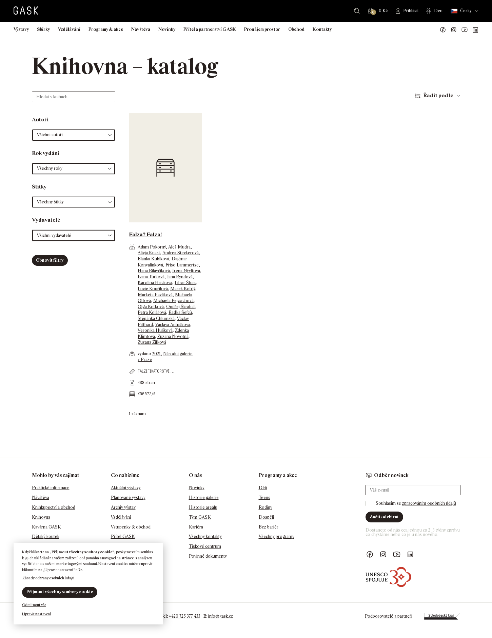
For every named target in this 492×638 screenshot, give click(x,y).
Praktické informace (51, 487)
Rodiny (265, 507)
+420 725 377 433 (184, 616)
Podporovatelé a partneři (388, 616)
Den (438, 10)
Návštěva (140, 29)
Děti (263, 487)
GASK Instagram (454, 30)
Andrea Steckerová (180, 252)
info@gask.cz (220, 616)
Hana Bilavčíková (154, 270)
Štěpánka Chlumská (156, 318)
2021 (156, 353)
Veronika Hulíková (155, 330)
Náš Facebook (443, 30)
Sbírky (43, 29)
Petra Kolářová (152, 312)
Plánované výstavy (128, 497)
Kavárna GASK (46, 527)
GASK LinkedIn (475, 30)
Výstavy (21, 29)
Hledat (357, 11)
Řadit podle (438, 95)
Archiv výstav (123, 507)
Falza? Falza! (145, 234)
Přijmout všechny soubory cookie (59, 591)
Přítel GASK (123, 536)
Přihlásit (411, 10)
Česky (461, 11)
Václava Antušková (172, 324)
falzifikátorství (154, 371)
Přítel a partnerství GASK (209, 29)
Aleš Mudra (179, 247)
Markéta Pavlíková (155, 294)
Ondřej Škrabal (180, 306)
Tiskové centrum (205, 546)
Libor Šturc (185, 282)
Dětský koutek (45, 536)
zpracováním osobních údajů (429, 503)
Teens (264, 497)
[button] (74, 135)
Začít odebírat (384, 516)
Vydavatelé (46, 220)
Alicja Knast (149, 252)
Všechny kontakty (205, 536)
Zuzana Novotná (173, 336)
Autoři (40, 119)
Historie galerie (204, 497)
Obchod (296, 29)
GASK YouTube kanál (464, 30)
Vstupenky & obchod (131, 527)
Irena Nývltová (186, 270)
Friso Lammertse (182, 264)
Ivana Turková (151, 276)
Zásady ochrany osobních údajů (48, 578)
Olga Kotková (151, 306)
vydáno (145, 353)
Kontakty (322, 29)
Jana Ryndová (180, 276)
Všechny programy (276, 536)
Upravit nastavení (36, 614)
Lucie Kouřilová (153, 288)
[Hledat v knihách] (74, 97)
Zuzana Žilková (152, 342)
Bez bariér (268, 527)
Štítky (39, 186)
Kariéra (196, 527)
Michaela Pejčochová (173, 300)
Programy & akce (105, 29)
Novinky (166, 29)
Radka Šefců (180, 312)
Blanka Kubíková (153, 258)
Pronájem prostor (262, 29)
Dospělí (266, 517)
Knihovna (41, 517)
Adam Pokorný (152, 247)
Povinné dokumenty (208, 556)
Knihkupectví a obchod (53, 507)
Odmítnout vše (34, 604)
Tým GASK (200, 517)
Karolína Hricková (155, 282)
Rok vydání (45, 153)
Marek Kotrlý (182, 288)
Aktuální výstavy (126, 487)
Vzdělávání (69, 29)
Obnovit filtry (49, 260)
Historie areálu (203, 507)
